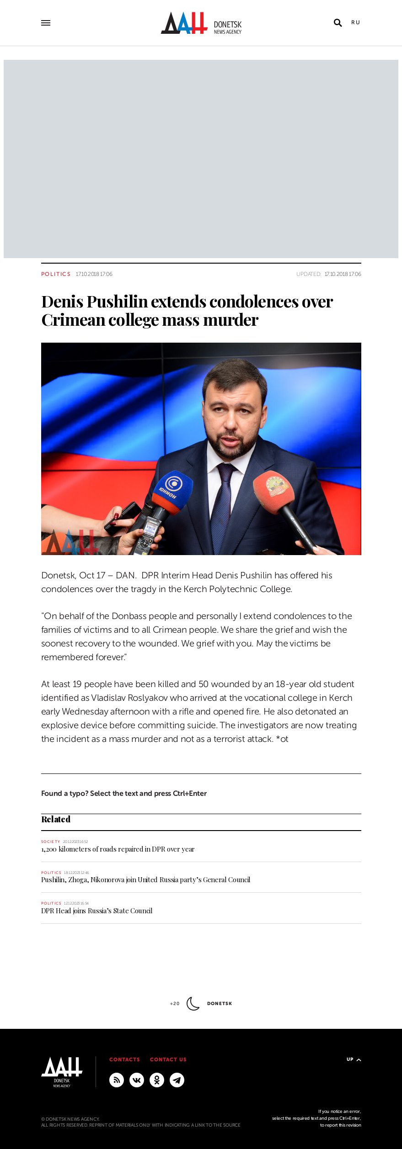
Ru (356, 22)
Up (354, 1059)
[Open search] (338, 23)
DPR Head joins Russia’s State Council (97, 910)
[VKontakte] (136, 1079)
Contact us (168, 1060)
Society (50, 842)
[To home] (200, 22)
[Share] (25, 535)
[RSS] (116, 1079)
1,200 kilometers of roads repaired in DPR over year (118, 848)
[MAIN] (177, 1079)
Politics (56, 274)
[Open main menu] (45, 23)
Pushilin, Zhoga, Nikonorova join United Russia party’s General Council (146, 879)
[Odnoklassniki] (157, 1079)
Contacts (124, 1060)
